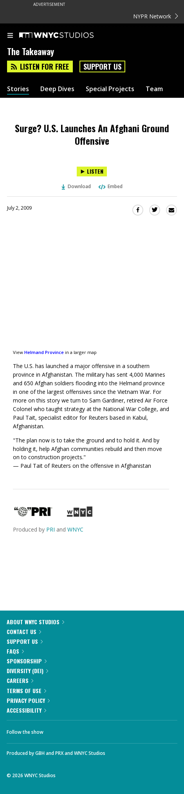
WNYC (75, 529)
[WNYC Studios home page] (66, 35)
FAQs (15, 651)
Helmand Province (44, 352)
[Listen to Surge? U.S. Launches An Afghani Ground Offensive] (92, 171)
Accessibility (26, 710)
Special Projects (110, 89)
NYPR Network (155, 16)
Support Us (102, 66)
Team (154, 89)
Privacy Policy (28, 700)
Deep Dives (57, 89)
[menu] (10, 36)
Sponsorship (27, 661)
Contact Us (24, 631)
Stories (18, 89)
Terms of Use (26, 690)
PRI (50, 529)
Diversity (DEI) (27, 670)
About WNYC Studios (35, 622)
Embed (110, 186)
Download (76, 186)
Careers (20, 680)
